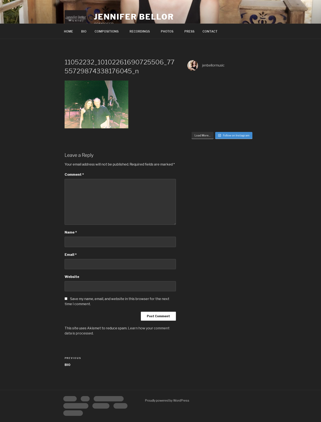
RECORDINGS (142, 31)
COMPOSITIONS (109, 31)
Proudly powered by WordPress (167, 400)
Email (71, 255)
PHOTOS (169, 31)
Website (72, 277)
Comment (74, 175)
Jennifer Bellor (134, 16)
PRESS (189, 31)
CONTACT (210, 31)
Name (71, 232)
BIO (83, 31)
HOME (68, 31)
